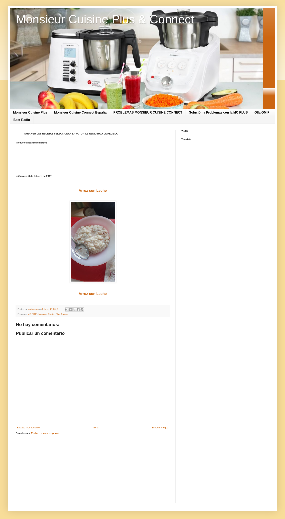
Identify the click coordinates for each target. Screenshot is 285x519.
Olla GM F (262, 112)
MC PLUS (32, 314)
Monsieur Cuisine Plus (30, 112)
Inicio (95, 427)
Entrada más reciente (28, 427)
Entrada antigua (159, 427)
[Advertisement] (92, 469)
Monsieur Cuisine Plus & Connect (105, 19)
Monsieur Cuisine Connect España (80, 112)
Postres (64, 314)
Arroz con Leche (93, 191)
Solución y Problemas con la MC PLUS (218, 112)
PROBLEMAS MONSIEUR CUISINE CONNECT (147, 112)
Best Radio (21, 120)
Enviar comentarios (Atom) (45, 433)
